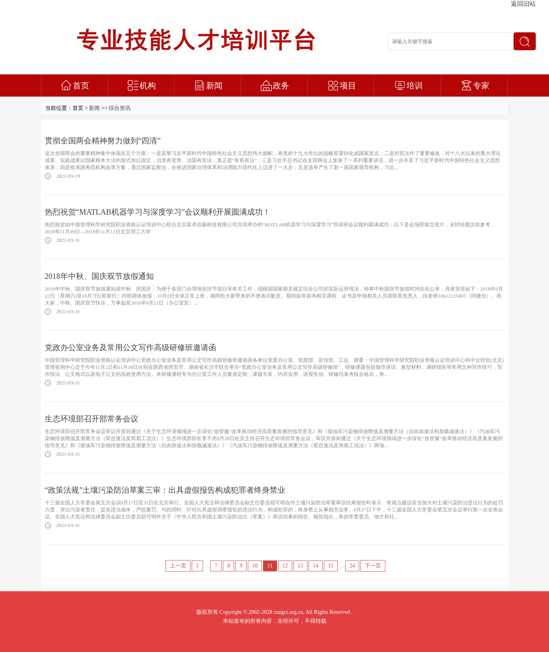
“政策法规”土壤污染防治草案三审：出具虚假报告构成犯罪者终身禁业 (165, 490)
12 (285, 566)
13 (300, 566)
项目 (348, 85)
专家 (481, 85)
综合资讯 (120, 108)
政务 (281, 85)
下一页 (373, 566)
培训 (414, 85)
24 (352, 566)
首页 (81, 85)
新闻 (214, 85)
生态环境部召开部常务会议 (91, 418)
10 (255, 566)
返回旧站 (523, 3)
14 (315, 566)
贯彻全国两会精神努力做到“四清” (103, 140)
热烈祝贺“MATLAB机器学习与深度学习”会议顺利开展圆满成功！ (158, 212)
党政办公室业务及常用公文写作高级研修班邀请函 (130, 347)
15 (331, 566)
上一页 (178, 566)
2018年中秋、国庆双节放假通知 (99, 276)
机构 (147, 85)
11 (269, 566)
